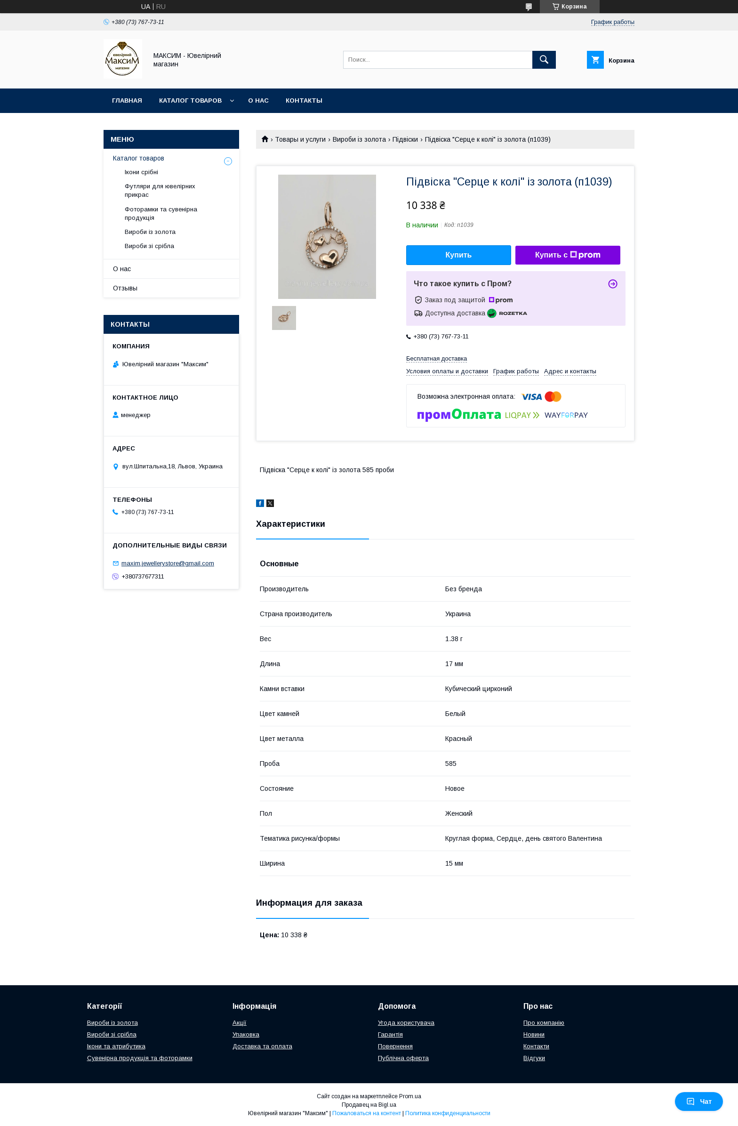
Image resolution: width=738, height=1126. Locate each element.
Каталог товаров (190, 100)
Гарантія (390, 1034)
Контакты (304, 100)
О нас (258, 100)
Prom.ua (410, 1096)
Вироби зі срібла (149, 245)
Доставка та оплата (262, 1046)
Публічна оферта (403, 1058)
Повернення (395, 1046)
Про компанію (543, 1022)
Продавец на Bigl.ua (369, 1105)
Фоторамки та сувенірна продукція (161, 213)
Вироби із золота (359, 139)
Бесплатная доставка (436, 358)
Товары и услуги (300, 139)
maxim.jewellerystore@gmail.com (167, 563)
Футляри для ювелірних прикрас (160, 190)
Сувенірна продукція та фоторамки (140, 1058)
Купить (459, 255)
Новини (534, 1034)
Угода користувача (406, 1022)
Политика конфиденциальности (447, 1113)
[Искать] (544, 60)
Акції (240, 1022)
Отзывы (125, 288)
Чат (699, 1101)
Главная (127, 100)
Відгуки (534, 1058)
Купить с (568, 255)
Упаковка (246, 1034)
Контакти (536, 1046)
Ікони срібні (141, 172)
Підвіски (405, 139)
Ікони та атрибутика (116, 1046)
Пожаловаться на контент (366, 1113)
